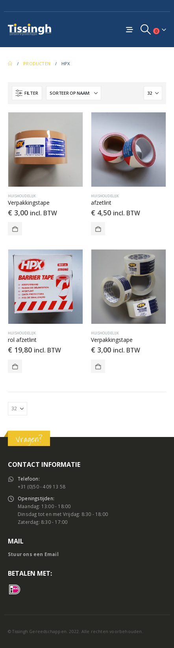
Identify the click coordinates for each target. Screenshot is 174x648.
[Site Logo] (29, 29)
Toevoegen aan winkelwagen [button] (15, 228)
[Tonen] (153, 93)
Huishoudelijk (22, 195)
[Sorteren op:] (73, 93)
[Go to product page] (45, 149)
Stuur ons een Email (33, 554)
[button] (146, 29)
